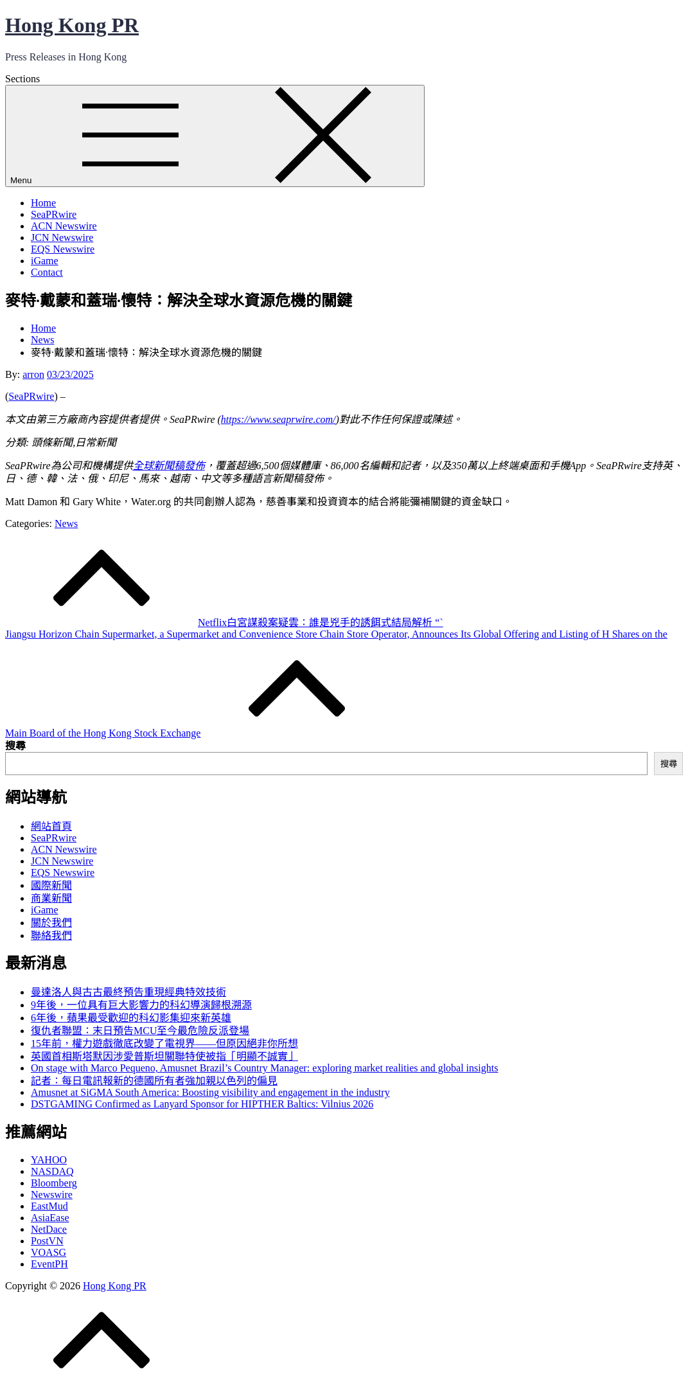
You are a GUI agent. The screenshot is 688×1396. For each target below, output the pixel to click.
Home (43, 202)
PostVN (47, 1240)
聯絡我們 (51, 935)
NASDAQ (52, 1171)
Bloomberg (54, 1182)
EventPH (49, 1263)
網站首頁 (51, 826)
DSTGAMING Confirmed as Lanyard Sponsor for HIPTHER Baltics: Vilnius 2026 (202, 1103)
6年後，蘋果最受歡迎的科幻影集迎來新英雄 (131, 1017)
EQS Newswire (62, 249)
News (66, 523)
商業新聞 (51, 898)
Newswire (52, 1194)
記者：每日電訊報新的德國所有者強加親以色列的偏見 (154, 1080)
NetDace (49, 1229)
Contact (47, 272)
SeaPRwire (53, 214)
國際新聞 (51, 885)
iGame (44, 260)
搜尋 (15, 745)
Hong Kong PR (72, 25)
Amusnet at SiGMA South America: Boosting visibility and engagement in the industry (210, 1092)
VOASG (48, 1252)
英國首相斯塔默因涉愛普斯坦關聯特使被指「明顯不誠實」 (164, 1056)
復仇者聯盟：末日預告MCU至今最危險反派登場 (140, 1030)
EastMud (49, 1206)
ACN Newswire (64, 225)
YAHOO (49, 1159)
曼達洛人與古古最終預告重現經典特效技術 (128, 992)
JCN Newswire (62, 237)
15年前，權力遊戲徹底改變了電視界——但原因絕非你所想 (164, 1043)
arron (33, 374)
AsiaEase (50, 1217)
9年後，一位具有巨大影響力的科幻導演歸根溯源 (141, 1004)
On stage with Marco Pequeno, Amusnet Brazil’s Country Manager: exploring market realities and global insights (264, 1067)
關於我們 (51, 922)
